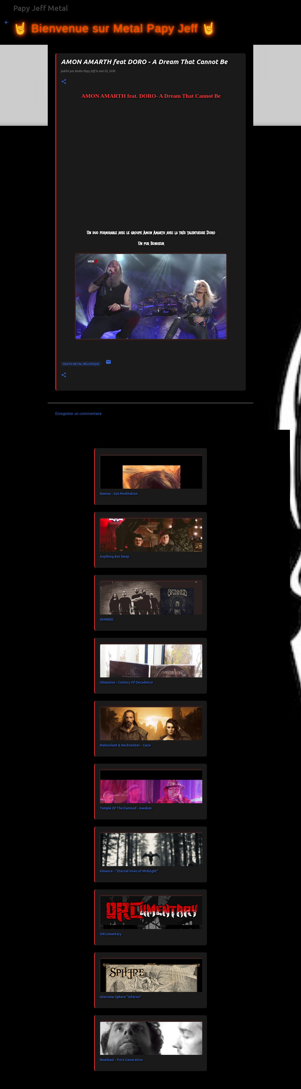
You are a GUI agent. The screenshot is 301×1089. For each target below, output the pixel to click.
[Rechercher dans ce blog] (272, 22)
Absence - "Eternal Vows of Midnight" (129, 871)
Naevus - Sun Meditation (119, 493)
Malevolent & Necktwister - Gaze (125, 745)
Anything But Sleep (114, 556)
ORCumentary (110, 934)
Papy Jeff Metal (40, 8)
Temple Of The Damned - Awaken (126, 808)
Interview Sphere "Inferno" (120, 997)
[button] (64, 82)
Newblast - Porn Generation (121, 1060)
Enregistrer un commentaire (78, 413)
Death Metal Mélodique (81, 363)
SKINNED (107, 619)
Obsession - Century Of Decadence (126, 682)
